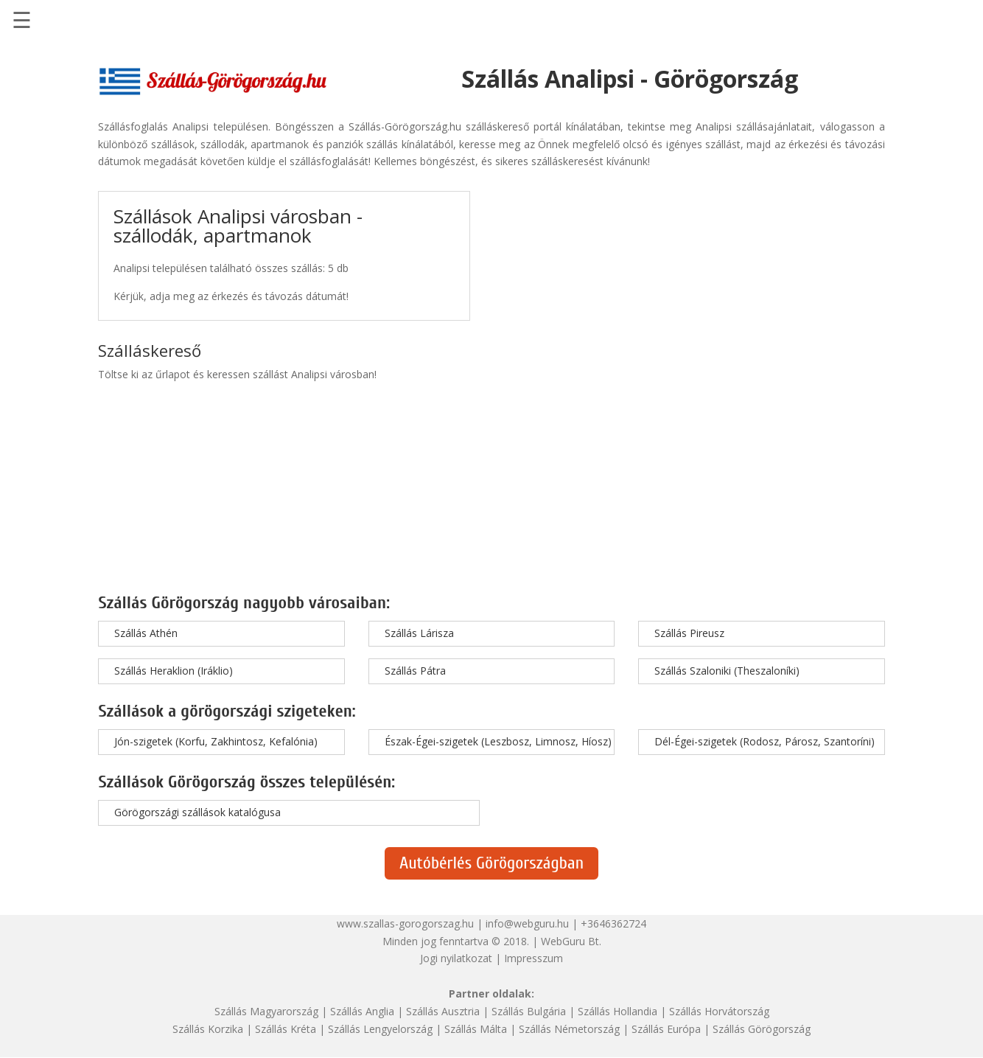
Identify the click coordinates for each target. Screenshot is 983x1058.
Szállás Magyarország (266, 1011)
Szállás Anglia (362, 1011)
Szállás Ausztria (443, 1011)
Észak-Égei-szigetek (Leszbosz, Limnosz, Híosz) (498, 741)
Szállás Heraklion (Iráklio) (173, 671)
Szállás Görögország (762, 1029)
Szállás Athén (146, 633)
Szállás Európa (666, 1029)
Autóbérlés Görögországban (491, 863)
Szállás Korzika (207, 1029)
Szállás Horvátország (719, 1011)
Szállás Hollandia (617, 1011)
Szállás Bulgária (529, 1011)
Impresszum (533, 958)
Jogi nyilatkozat (456, 958)
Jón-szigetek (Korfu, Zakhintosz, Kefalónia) (216, 741)
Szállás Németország (569, 1029)
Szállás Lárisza (419, 633)
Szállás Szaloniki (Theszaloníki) (727, 671)
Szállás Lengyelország (380, 1029)
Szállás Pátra (415, 671)
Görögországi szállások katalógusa (197, 812)
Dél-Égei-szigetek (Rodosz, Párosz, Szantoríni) (764, 741)
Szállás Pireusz (689, 633)
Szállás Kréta (285, 1029)
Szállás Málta (475, 1029)
